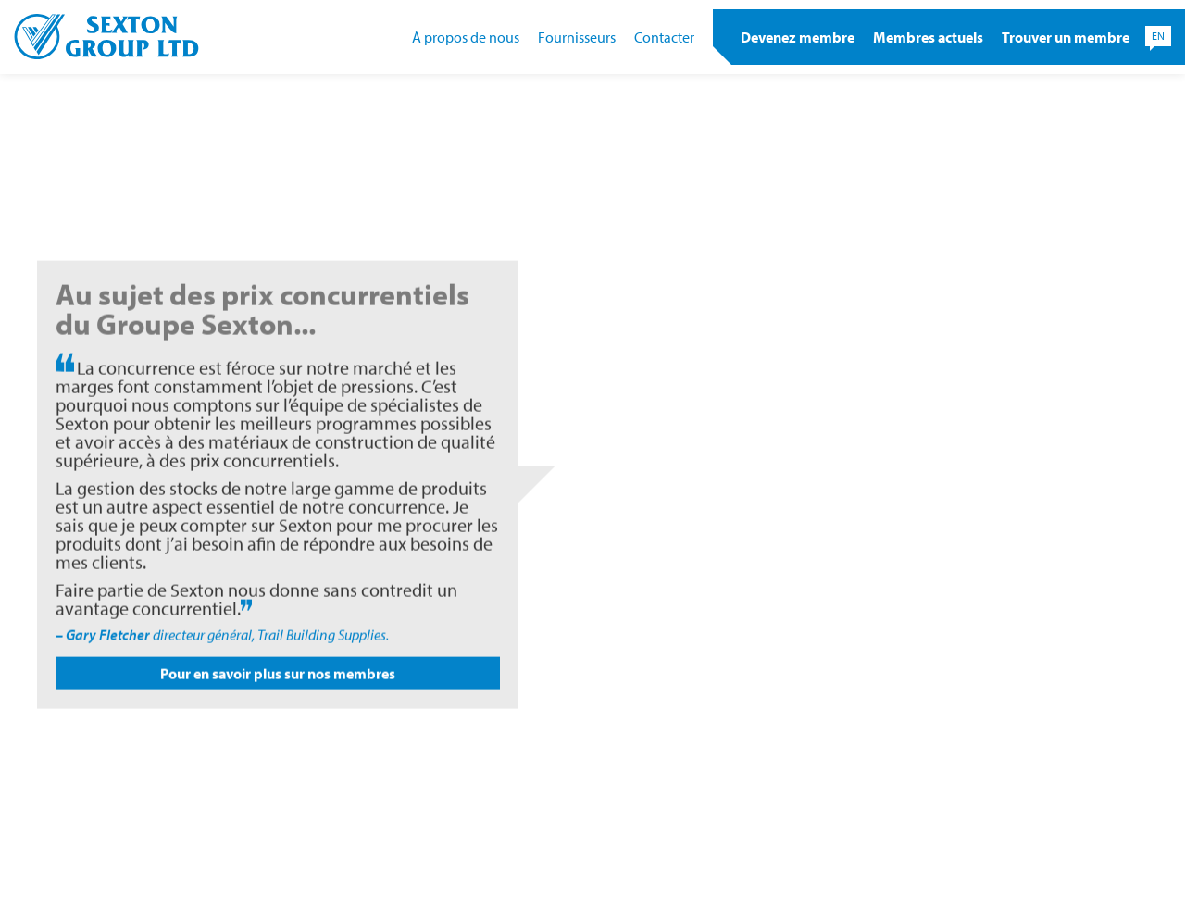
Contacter (664, 37)
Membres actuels (928, 37)
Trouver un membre (1065, 37)
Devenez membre (797, 37)
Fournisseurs (577, 37)
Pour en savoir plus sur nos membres (277, 681)
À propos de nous (465, 37)
